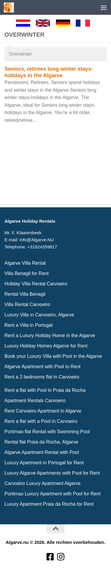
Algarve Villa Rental (25, 263)
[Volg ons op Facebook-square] (50, 557)
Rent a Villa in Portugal (28, 325)
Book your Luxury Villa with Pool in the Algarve (53, 356)
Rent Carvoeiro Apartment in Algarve (42, 410)
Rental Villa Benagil (24, 294)
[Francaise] (85, 23)
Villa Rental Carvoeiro (27, 304)
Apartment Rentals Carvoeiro (34, 400)
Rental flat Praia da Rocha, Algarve (41, 441)
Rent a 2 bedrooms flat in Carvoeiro (41, 376)
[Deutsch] (66, 23)
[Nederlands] (26, 23)
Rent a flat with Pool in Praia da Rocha (45, 390)
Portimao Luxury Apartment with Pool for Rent (52, 493)
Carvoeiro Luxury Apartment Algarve (42, 483)
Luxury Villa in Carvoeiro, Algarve (39, 314)
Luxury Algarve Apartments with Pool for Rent (52, 473)
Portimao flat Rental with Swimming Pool (47, 431)
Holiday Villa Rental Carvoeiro (35, 283)
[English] (46, 23)
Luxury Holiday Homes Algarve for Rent (45, 345)
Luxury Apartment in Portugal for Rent (44, 462)
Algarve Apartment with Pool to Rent (42, 366)
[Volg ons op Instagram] (61, 557)
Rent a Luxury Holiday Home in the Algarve (49, 335)
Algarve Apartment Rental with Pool (41, 452)
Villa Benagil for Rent (26, 273)
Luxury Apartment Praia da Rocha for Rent (49, 504)
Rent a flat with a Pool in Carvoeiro (40, 421)
